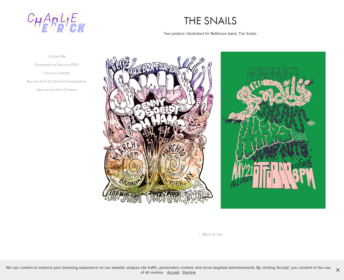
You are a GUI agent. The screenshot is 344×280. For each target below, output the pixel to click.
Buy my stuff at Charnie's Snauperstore (56, 81)
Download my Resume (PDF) (57, 64)
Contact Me (57, 56)
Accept (173, 272)
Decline (189, 272)
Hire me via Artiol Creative (57, 89)
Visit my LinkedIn (57, 72)
